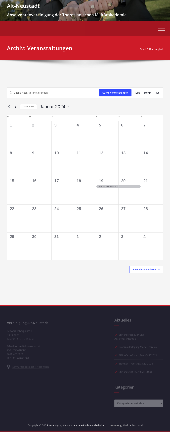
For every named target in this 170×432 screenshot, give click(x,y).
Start (142, 48)
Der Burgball (155, 48)
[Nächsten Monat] (15, 107)
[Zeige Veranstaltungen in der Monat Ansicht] (147, 93)
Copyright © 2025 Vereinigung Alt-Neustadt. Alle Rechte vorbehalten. (67, 425)
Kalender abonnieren (144, 269)
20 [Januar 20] (123, 181)
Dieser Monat (28, 107)
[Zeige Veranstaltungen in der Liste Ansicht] (137, 93)
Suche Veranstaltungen (115, 92)
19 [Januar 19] (101, 181)
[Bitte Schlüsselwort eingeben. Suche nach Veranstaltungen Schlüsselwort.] (53, 93)
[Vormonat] (9, 107)
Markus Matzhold (133, 425)
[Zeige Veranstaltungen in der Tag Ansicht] (157, 93)
